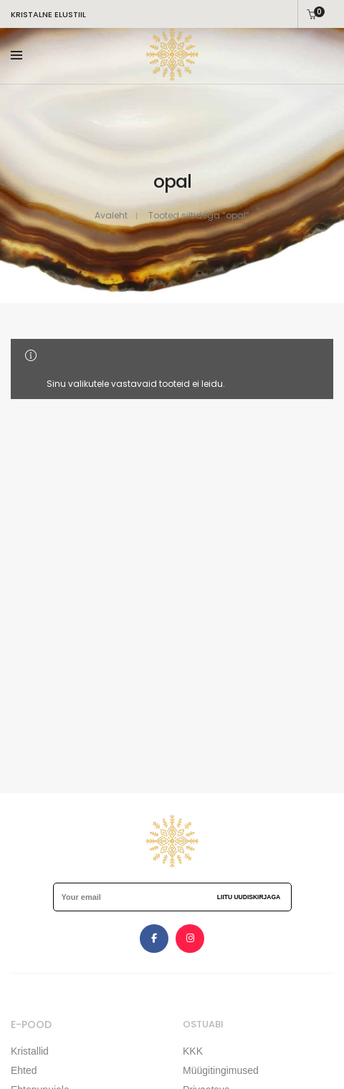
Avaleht (111, 215)
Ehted (24, 1070)
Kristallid (30, 1051)
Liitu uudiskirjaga (248, 897)
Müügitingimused (221, 1070)
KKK (193, 1051)
